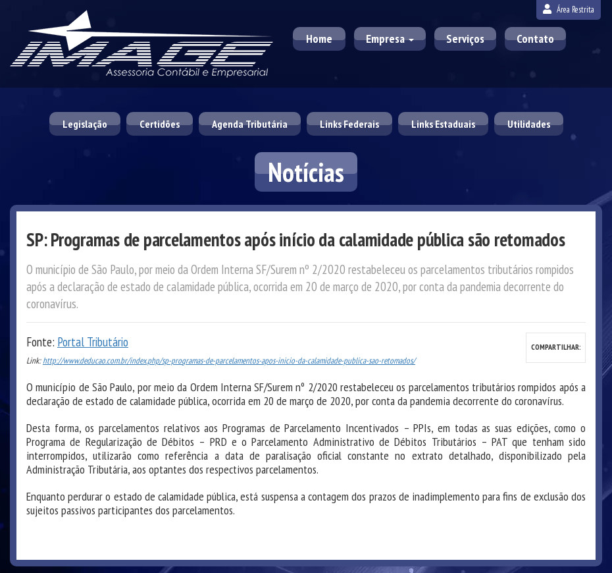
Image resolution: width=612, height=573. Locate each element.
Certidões (160, 123)
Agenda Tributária (250, 123)
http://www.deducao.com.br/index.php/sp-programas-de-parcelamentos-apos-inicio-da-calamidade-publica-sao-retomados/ (229, 360)
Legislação (85, 123)
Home (319, 38)
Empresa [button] (390, 38)
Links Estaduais (443, 123)
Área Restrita (568, 9)
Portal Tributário (92, 342)
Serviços (465, 38)
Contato (535, 38)
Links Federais (349, 123)
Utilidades (528, 123)
